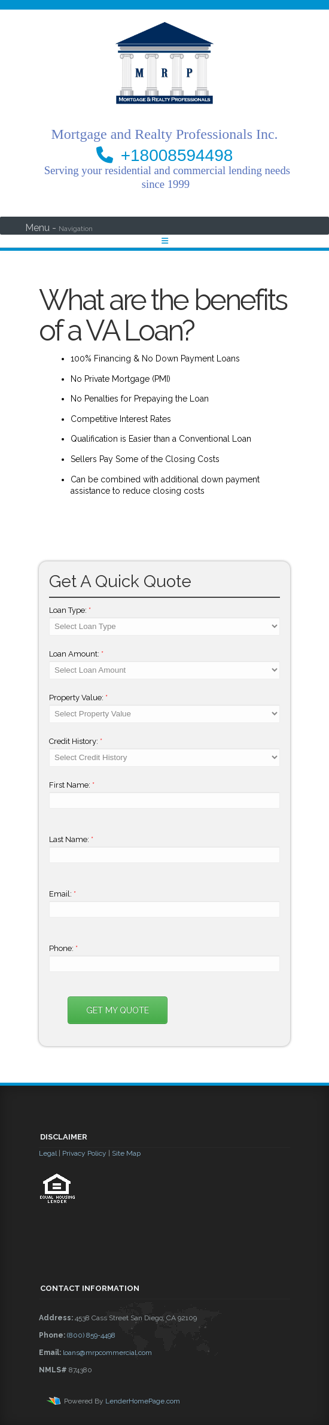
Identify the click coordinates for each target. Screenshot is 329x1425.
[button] (164, 1235)
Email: (62, 893)
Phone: (63, 948)
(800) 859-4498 (91, 1335)
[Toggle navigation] (165, 240)
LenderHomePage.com (142, 1401)
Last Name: (71, 839)
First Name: (72, 784)
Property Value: (78, 697)
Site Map (126, 1153)
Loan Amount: (76, 653)
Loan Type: (70, 610)
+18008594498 (177, 155)
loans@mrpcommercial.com (107, 1352)
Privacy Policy (84, 1153)
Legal (48, 1153)
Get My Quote (117, 1010)
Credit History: (75, 741)
